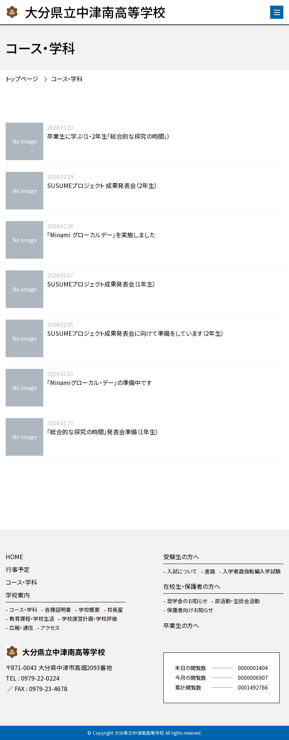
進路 (210, 571)
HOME (14, 556)
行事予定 (18, 569)
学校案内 (18, 594)
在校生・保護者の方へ (191, 586)
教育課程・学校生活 (31, 618)
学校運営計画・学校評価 (89, 618)
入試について (182, 571)
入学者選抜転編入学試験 (252, 571)
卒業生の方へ (181, 625)
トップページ (22, 78)
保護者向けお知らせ (190, 610)
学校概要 (89, 609)
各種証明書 (58, 609)
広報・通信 (21, 627)
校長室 (115, 609)
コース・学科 (67, 78)
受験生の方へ (181, 556)
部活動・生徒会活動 (237, 601)
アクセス (50, 627)
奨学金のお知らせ (187, 601)
